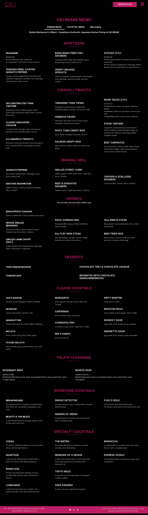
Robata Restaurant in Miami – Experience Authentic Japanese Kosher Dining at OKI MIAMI (74, 33)
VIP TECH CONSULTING (129, 512)
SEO (117, 512)
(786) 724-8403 (17, 512)
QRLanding (95, 27)
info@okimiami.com (30, 512)
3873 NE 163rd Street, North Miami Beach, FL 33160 (26, 510)
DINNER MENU (54, 27)
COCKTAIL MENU (76, 27)
